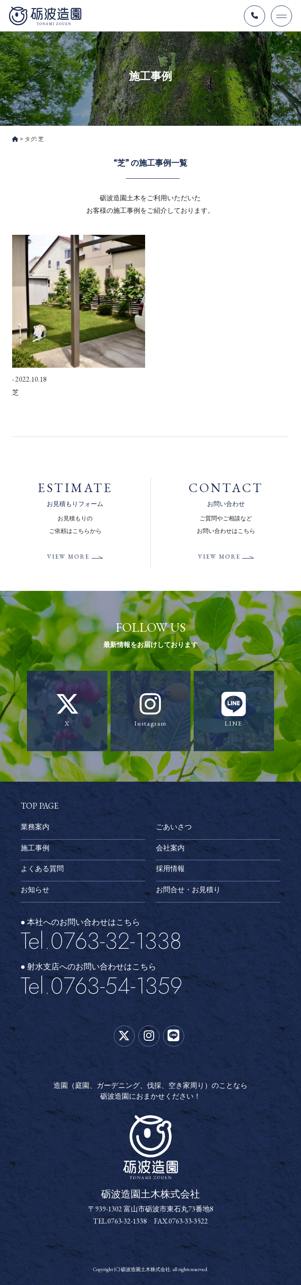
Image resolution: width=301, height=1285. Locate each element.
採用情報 (170, 868)
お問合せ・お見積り (188, 889)
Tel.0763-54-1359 (101, 986)
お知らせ (35, 889)
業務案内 (35, 827)
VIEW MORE (68, 556)
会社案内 (170, 848)
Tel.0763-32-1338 (101, 941)
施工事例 (35, 848)
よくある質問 (42, 868)
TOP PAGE (39, 806)
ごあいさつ (174, 827)
